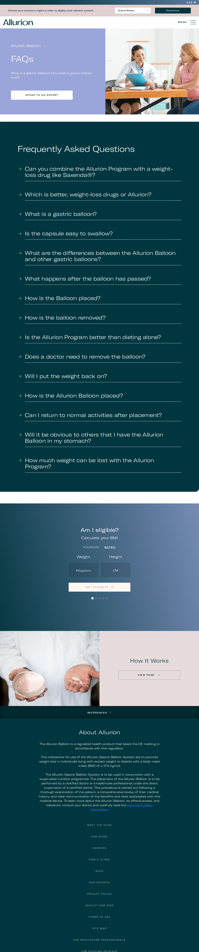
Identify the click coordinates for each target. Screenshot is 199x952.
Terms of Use (99, 917)
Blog (99, 871)
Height (115, 556)
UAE (190, 2)
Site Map (99, 928)
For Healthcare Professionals (99, 940)
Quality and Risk (99, 905)
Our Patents (99, 882)
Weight (83, 556)
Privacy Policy (99, 894)
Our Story (99, 836)
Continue (172, 10)
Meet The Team (99, 825)
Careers (100, 848)
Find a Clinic (99, 859)
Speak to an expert (41, 95)
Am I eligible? (96, 587)
